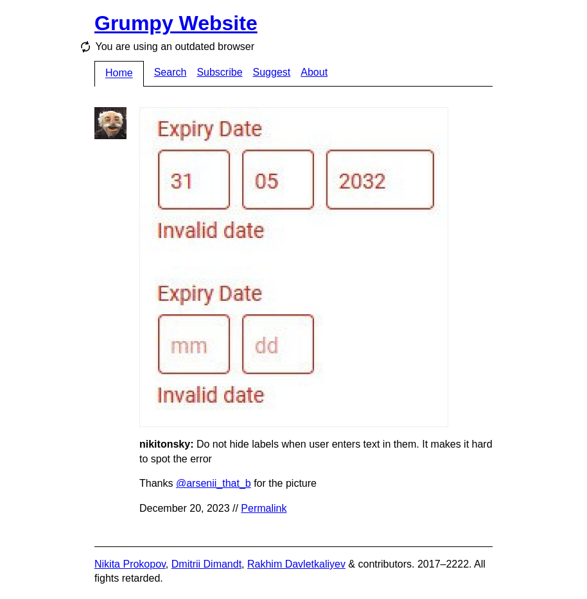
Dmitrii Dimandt (206, 564)
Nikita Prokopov (130, 564)
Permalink (263, 508)
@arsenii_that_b (213, 483)
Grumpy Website (176, 23)
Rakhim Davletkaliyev (296, 564)
